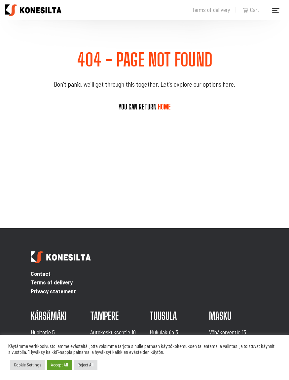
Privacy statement (53, 291)
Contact (41, 273)
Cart (250, 9)
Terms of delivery (211, 9)
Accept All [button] (59, 364)
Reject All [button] (85, 364)
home (164, 107)
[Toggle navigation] (276, 10)
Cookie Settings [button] (27, 364)
